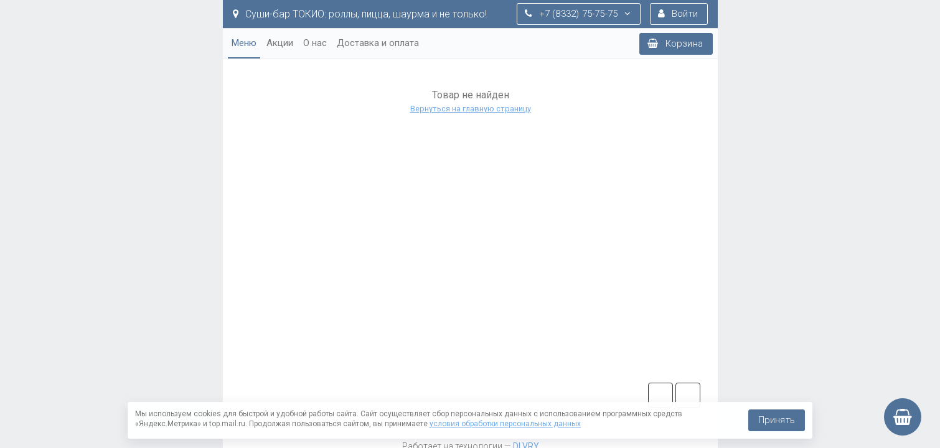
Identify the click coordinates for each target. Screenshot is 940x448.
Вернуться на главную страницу (470, 108)
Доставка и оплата (378, 43)
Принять (776, 420)
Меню (244, 43)
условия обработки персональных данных (505, 423)
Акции (279, 43)
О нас (315, 43)
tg (660, 395)
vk (687, 395)
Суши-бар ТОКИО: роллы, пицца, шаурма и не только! (360, 14)
